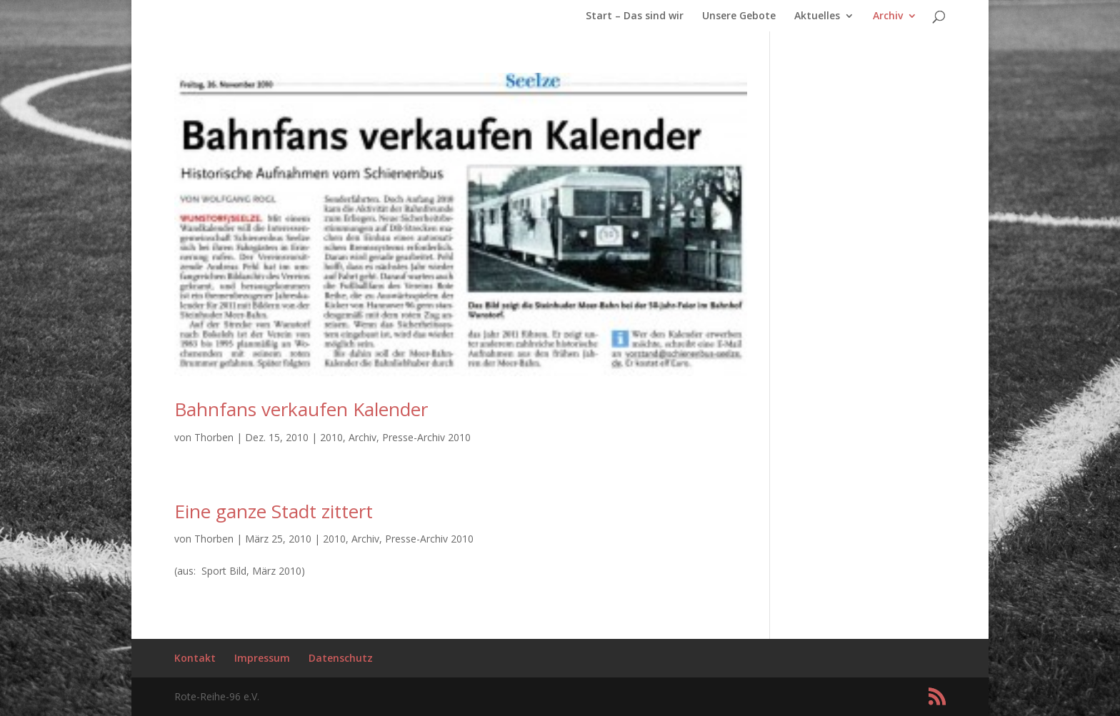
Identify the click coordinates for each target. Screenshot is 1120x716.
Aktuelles (817, 16)
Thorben (214, 437)
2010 (331, 437)
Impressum (262, 658)
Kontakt (195, 658)
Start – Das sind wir (635, 16)
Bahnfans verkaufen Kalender (301, 409)
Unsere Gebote (739, 16)
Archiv (888, 16)
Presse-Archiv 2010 (426, 437)
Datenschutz (341, 658)
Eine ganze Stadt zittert (273, 511)
